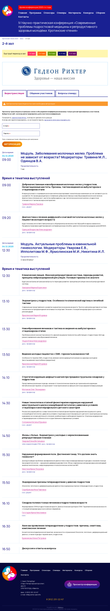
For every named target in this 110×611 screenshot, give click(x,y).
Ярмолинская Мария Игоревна (34, 315)
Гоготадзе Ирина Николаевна (34, 512)
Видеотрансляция (14, 93)
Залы (21, 39)
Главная (22, 12)
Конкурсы (88, 12)
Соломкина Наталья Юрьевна (34, 422)
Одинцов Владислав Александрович (37, 229)
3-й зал (52, 53)
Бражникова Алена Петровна (34, 538)
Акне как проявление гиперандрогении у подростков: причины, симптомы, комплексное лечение (61, 527)
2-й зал (42, 53)
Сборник (100, 12)
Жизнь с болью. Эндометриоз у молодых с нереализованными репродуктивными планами (55, 436)
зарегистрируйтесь (19, 118)
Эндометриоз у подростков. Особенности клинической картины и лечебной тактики (62, 302)
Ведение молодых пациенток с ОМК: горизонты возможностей (55, 353)
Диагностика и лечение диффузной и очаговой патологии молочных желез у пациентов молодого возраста (63, 218)
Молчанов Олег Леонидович (33, 389)
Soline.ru (60, 607)
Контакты (23, 16)
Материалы (75, 12)
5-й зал (72, 53)
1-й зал (32, 53)
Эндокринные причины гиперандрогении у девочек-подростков (56, 481)
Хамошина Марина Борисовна (34, 287)
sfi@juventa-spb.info (33, 595)
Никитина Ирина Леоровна (33, 469)
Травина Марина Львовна (32, 204)
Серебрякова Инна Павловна (34, 489)
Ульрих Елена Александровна (34, 341)
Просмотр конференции (82, 584)
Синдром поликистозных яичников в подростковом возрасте (54, 502)
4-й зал (62, 53)
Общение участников (41, 93)
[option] (55, 73)
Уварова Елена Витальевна (33, 441)
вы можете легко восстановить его (57, 120)
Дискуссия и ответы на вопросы (39, 548)
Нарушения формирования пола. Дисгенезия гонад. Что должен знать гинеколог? (59, 455)
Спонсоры (49, 12)
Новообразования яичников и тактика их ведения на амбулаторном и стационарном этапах (58, 329)
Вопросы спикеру (67, 93)
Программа (35, 12)
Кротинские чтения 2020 (10, 39)
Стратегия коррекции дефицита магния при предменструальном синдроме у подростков (63, 378)
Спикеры (61, 12)
